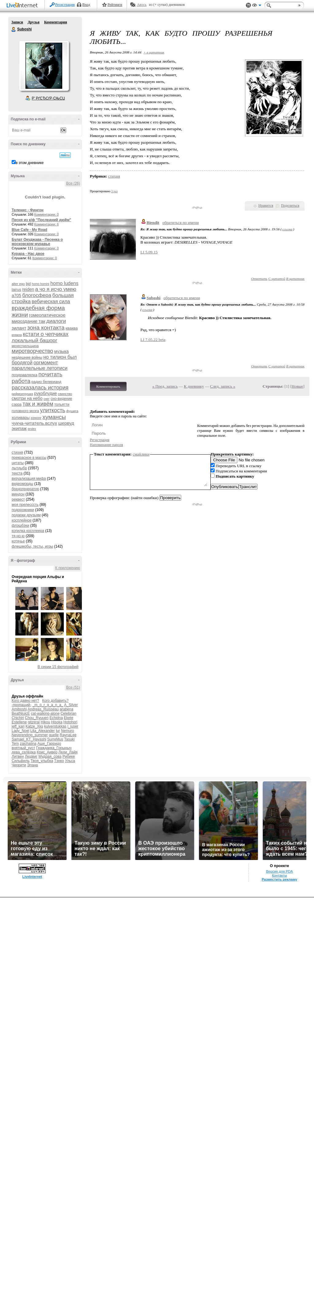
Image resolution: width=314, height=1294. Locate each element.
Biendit (153, 222)
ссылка (287, 229)
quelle (54, 735)
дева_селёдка (24, 752)
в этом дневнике (30, 163)
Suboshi (13, 29)
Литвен (18, 756)
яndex (32, 429)
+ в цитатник (154, 52)
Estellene (19, 722)
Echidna (56, 718)
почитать (50, 374)
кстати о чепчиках (45, 334)
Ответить (259, 278)
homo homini (40, 284)
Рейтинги (115, 4)
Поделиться (290, 205)
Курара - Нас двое (28, 254)
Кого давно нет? (25, 700)
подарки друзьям (26, 515)
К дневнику (194, 386)
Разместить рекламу (279, 879)
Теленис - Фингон (28, 210)
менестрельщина (25, 346)
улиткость (52, 410)
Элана (32, 765)
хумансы (54, 417)
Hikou (45, 722)
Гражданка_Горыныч (54, 748)
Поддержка (248, 5)
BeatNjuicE (21, 713)
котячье (18, 541)
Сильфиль (20, 761)
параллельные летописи (39, 368)
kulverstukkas (55, 726)
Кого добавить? (55, 700)
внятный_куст (23, 748)
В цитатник (295, 278)
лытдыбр (19, 468)
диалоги (56, 321)
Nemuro (67, 731)
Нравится (265, 205)
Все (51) (73, 687)
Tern (15, 743)
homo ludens (64, 283)
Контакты (279, 875)
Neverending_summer (30, 735)
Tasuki (69, 739)
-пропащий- (21, 705)
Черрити (19, 765)
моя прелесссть (25, 504)
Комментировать (108, 386)
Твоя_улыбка (42, 761)
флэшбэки (20, 525)
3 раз (114, 191)
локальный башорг (34, 340)
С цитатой (276, 278)
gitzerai (34, 722)
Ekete (68, 718)
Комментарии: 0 (46, 214)
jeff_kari (18, 726)
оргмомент (45, 362)
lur (58, 731)
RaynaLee (68, 735)
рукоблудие (45, 393)
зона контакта (46, 327)
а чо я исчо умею (55, 289)
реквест (18, 499)
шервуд (66, 423)
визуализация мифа (29, 478)
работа (21, 381)
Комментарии (55, 22)
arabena (66, 709)
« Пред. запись (165, 386)
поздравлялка (24, 375)
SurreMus (55, 739)
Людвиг (31, 756)
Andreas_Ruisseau (43, 709)
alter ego (18, 284)
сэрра (16, 404)
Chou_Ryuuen (36, 718)
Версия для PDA (279, 871)
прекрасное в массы (29, 457)
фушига (72, 411)
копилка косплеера (28, 531)
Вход (86, 4)
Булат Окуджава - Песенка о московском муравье (37, 241)
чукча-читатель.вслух (34, 423)
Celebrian (68, 713)
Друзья (33, 22)
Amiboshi (19, 709)
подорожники (23, 510)
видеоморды (22, 484)
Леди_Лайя (67, 752)
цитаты (18, 463)
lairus (16, 289)
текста (17, 473)
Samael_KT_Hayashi (29, 739)
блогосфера (37, 295)
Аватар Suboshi (44, 66)
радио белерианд (46, 382)
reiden (28, 289)
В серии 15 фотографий (58, 667)
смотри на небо (27, 398)
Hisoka (57, 722)
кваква (72, 328)
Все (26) (73, 183)
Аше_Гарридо (49, 743)
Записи (17, 22)
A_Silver (71, 705)
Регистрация (65, 4)
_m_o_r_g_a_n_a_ (48, 705)
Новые (297, 386)
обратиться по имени (181, 222)
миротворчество (32, 351)
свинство (65, 394)
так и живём (38, 404)
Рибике (69, 756)
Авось (141, 4)
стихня (17, 452)
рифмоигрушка (22, 394)
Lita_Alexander (42, 731)
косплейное (22, 520)
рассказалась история (40, 388)
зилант (19, 327)
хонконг (36, 418)
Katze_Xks (34, 726)
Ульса (70, 761)
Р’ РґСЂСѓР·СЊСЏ (48, 98)
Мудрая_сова (49, 756)
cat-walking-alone (45, 713)
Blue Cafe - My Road (29, 230)
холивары (21, 417)
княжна (17, 335)
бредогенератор (25, 489)
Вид (256, 6)
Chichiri (18, 718)
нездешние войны (27, 357)
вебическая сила (51, 301)
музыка (61, 351)
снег (47, 399)
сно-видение (61, 399)
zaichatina (28, 743)
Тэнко (59, 761)
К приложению (67, 568)
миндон (18, 494)
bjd (28, 284)
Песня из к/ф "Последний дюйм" (41, 220)
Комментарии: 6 (46, 224)
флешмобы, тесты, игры (32, 546)
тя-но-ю (18, 536)
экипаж (19, 428)
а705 (16, 295)
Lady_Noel (20, 731)
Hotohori (70, 722)
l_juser (72, 726)
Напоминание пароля (106, 445)
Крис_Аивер (47, 752)
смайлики (141, 454)
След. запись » (222, 386)
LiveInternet (23, 5)
